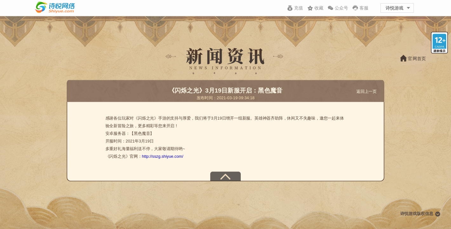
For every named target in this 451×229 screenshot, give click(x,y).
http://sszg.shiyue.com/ (162, 156)
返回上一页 (366, 91)
